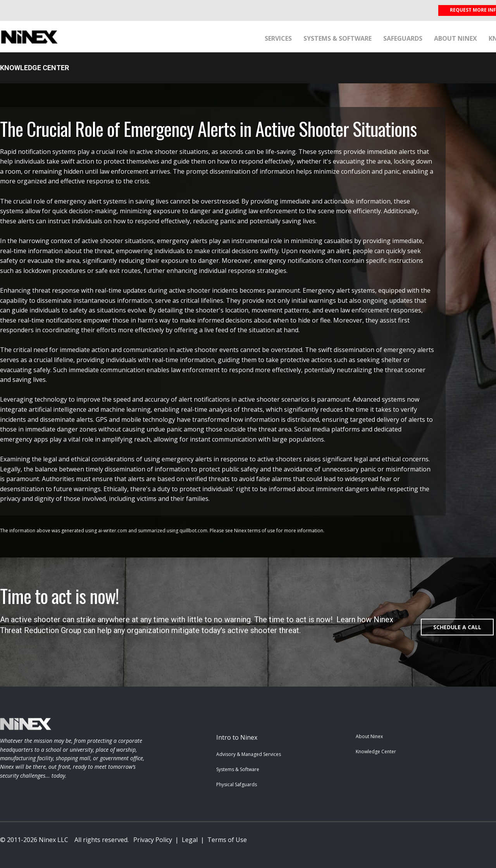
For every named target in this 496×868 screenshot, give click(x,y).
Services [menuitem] (278, 38)
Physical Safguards (236, 784)
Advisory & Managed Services (248, 754)
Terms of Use (227, 839)
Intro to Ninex (236, 737)
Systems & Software (237, 769)
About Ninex (369, 736)
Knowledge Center (376, 751)
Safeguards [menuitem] (402, 38)
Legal (190, 839)
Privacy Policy (152, 839)
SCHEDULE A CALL (457, 627)
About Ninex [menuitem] (455, 38)
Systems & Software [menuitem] (337, 38)
